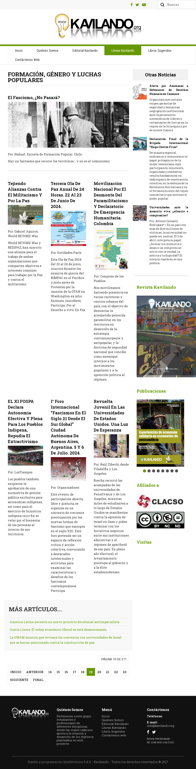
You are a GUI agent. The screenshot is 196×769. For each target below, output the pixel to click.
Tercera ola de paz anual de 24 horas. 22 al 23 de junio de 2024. (67, 195)
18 (82, 672)
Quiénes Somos (47, 51)
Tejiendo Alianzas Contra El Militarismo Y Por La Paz (25, 192)
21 (107, 672)
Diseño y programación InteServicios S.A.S (59, 762)
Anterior (35, 672)
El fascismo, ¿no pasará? (34, 97)
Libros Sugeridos (160, 51)
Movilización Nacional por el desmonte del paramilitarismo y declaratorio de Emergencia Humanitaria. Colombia (111, 203)
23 (124, 672)
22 (116, 672)
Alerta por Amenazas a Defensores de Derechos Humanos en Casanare (168, 90)
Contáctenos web (27, 60)
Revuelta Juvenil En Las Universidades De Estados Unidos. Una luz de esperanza (111, 416)
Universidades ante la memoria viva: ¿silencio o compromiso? (168, 211)
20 (99, 672)
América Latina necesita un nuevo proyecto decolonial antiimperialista (64, 622)
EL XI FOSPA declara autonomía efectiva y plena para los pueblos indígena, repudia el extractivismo (25, 421)
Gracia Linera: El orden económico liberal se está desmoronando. (58, 629)
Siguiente (19, 680)
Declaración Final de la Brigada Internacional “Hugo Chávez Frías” (168, 143)
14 (50, 672)
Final (38, 680)
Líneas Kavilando (122, 51)
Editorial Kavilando (85, 51)
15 (58, 672)
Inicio (19, 51)
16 (66, 672)
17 (74, 672)
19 (91, 672)
